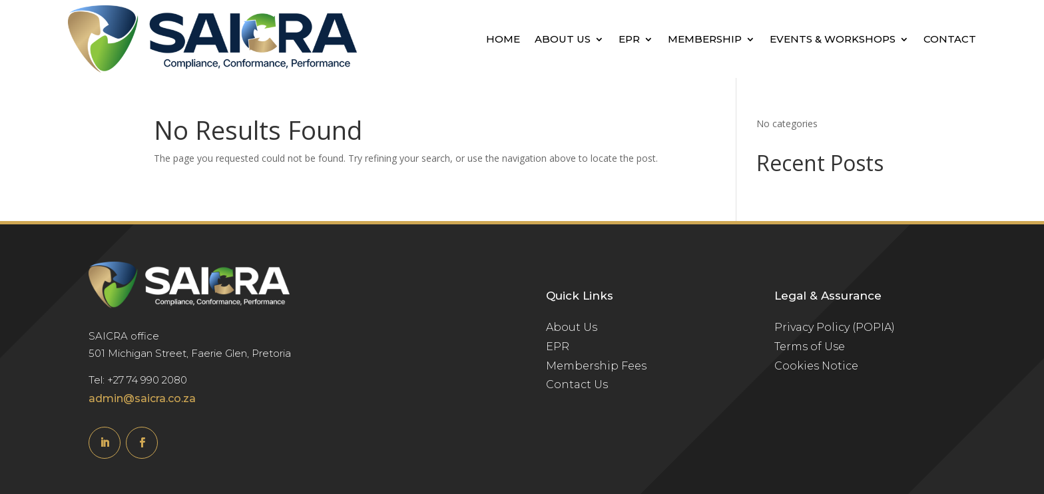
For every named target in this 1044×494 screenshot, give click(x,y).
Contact (949, 39)
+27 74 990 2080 (147, 379)
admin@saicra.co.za (142, 398)
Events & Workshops (833, 39)
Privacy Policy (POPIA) (834, 327)
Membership (705, 39)
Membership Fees (596, 366)
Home (503, 39)
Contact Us (577, 384)
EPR (629, 39)
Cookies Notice (816, 366)
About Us (563, 39)
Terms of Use (809, 346)
